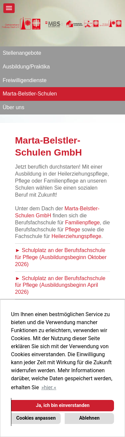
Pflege (72, 229)
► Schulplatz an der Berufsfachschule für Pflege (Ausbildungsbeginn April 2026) (60, 285)
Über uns (13, 107)
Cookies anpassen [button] (36, 418)
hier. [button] (49, 387)
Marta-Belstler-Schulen (30, 93)
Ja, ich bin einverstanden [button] (62, 405)
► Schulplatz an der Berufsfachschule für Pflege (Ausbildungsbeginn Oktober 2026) (61, 257)
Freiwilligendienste (25, 80)
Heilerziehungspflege (76, 236)
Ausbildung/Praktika (26, 66)
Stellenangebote (22, 53)
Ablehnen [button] (89, 418)
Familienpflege (82, 222)
